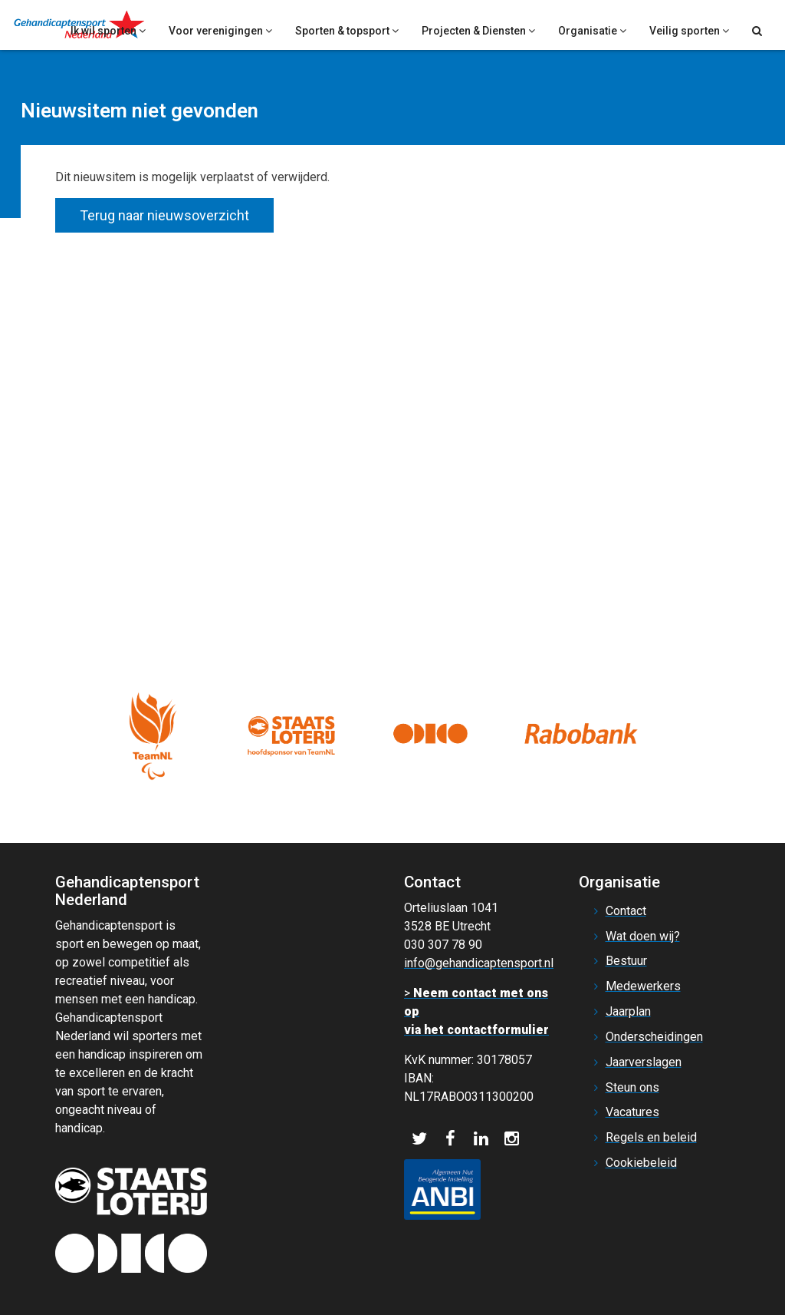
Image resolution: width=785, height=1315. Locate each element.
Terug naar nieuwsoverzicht (164, 215)
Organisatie (592, 31)
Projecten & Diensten (478, 31)
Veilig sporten (689, 31)
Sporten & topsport (347, 31)
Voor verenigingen (220, 31)
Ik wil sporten (108, 31)
